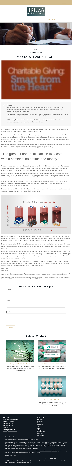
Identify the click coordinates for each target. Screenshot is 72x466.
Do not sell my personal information (32, 452)
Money (39, 428)
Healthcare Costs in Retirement (52, 364)
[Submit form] (10, 327)
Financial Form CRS (10, 436)
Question (9, 312)
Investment (40, 421)
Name (9, 289)
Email (9, 300)
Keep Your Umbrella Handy (20, 364)
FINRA (51, 458)
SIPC (55, 458)
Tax (38, 426)
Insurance (40, 424)
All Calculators (41, 435)
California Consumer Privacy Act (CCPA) (48, 450)
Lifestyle (39, 430)
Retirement (40, 419)
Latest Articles (41, 431)
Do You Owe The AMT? (51, 399)
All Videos (40, 433)
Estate (39, 423)
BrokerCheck (35, 439)
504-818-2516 (51, 19)
